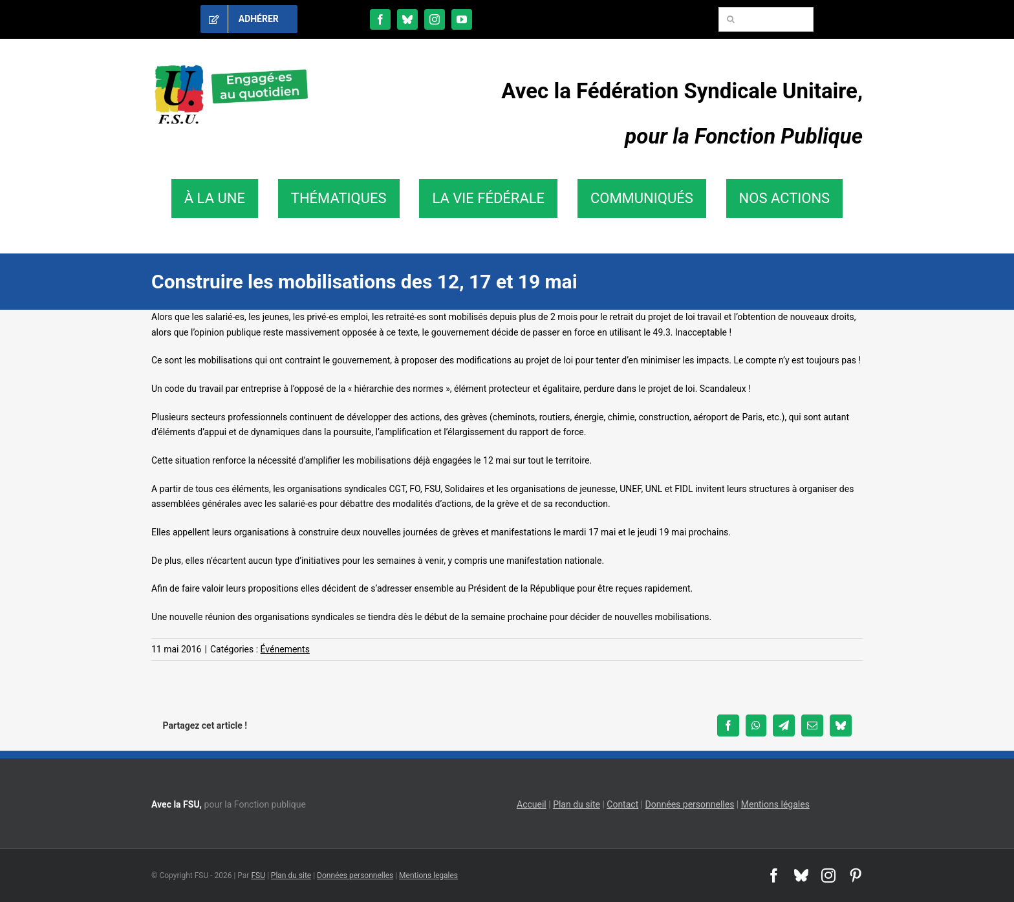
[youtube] (461, 19)
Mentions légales (775, 804)
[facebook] (380, 19)
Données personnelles (690, 804)
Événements (285, 649)
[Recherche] (730, 19)
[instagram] (434, 19)
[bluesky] (407, 19)
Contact (622, 804)
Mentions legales (428, 875)
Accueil (531, 804)
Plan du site (576, 804)
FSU (258, 875)
